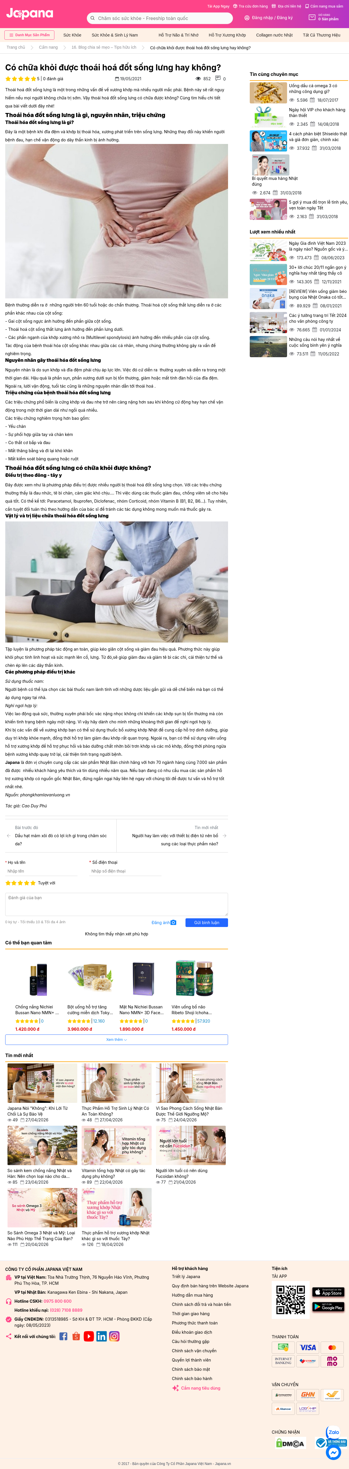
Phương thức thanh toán (195, 1322)
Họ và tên (16, 862)
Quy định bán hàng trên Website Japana (210, 1285)
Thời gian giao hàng (191, 1313)
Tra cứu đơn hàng (250, 6)
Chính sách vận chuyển (194, 1350)
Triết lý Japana (186, 1276)
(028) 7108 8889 (66, 1310)
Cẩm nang (48, 47)
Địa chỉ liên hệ (286, 6)
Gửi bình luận (206, 922)
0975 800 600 (57, 1301)
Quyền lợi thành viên (191, 1359)
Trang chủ (16, 47)
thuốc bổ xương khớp (127, 729)
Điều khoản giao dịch (192, 1332)
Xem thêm (116, 1039)
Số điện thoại (104, 862)
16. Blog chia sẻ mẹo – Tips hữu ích (104, 47)
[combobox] (160, 18)
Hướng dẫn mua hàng (192, 1295)
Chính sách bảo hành (192, 1378)
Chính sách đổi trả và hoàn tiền (201, 1304)
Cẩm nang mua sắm (324, 6)
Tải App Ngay (218, 6)
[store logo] (30, 14)
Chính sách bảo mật (191, 1369)
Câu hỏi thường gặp (191, 1341)
